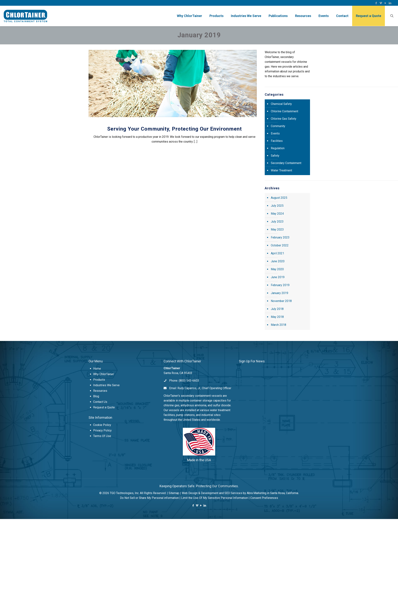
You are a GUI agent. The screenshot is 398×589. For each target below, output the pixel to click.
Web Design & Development (200, 493)
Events (275, 133)
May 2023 (277, 229)
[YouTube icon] (385, 3)
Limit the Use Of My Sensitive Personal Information (214, 498)
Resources (100, 390)
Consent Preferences (264, 498)
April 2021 (277, 253)
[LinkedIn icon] (390, 3)
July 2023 (277, 221)
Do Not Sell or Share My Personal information (149, 498)
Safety (275, 155)
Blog (96, 396)
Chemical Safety (281, 104)
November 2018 (281, 301)
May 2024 (277, 213)
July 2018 (277, 309)
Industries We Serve (106, 385)
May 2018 (277, 317)
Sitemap (174, 493)
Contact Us (100, 402)
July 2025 (277, 205)
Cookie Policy (102, 425)
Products (99, 379)
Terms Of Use (102, 436)
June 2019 (277, 277)
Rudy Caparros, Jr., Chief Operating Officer (204, 388)
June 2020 (277, 261)
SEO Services (233, 493)
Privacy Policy (102, 430)
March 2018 (278, 325)
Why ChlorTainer (103, 374)
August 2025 (279, 197)
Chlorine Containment (284, 111)
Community (278, 126)
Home (97, 368)
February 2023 (280, 237)
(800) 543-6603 (189, 380)
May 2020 (277, 269)
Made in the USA (199, 460)
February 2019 (280, 285)
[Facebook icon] (376, 3)
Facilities (277, 141)
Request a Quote (104, 407)
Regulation (277, 148)
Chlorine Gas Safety (283, 118)
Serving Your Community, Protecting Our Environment (174, 129)
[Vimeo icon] (380, 3)
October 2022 (280, 245)
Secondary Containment (286, 163)
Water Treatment (281, 170)
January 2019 (279, 293)
